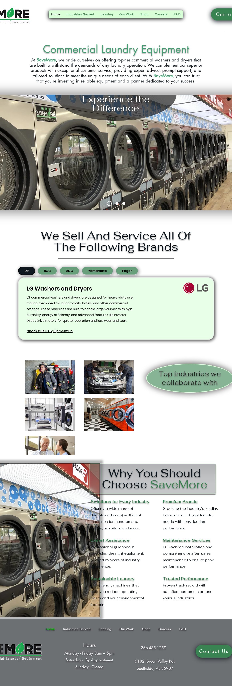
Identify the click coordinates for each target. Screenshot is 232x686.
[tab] (26, 271)
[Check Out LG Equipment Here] (51, 331)
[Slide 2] (117, 203)
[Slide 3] (123, 203)
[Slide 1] (109, 203)
